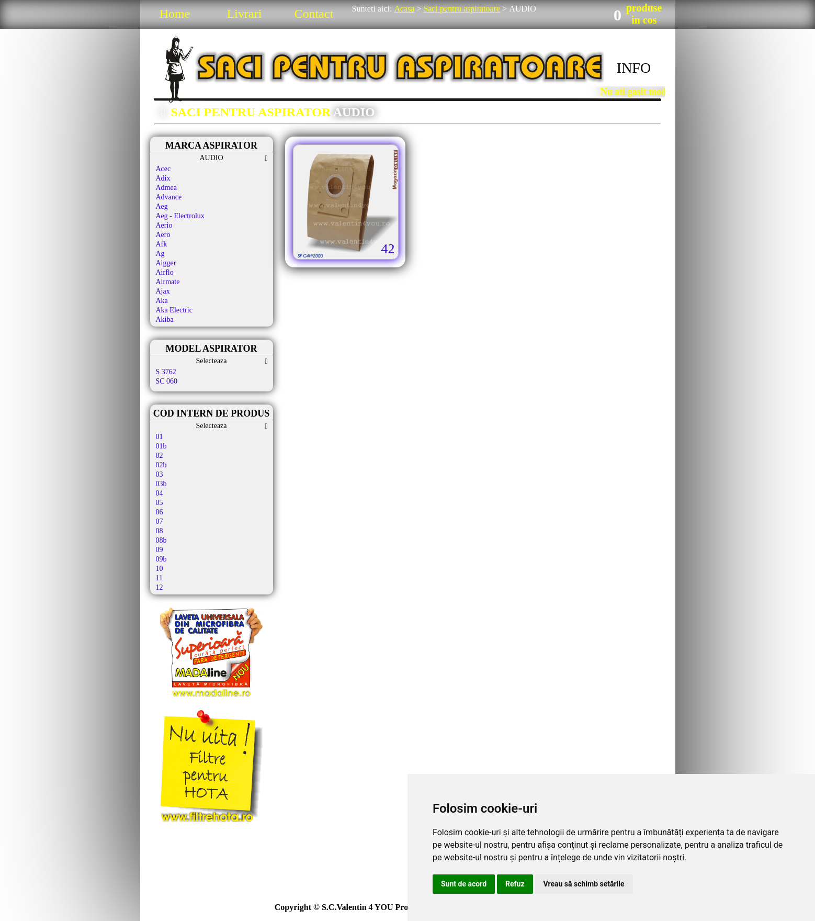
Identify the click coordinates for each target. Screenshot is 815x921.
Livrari (244, 13)
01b (161, 446)
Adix (163, 178)
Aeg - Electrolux (180, 216)
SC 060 (167, 381)
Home (175, 13)
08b (161, 540)
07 (159, 521)
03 (159, 474)
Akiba (165, 319)
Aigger (166, 263)
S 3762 (166, 372)
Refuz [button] (515, 884)
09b (161, 559)
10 (159, 568)
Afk (161, 244)
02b (161, 465)
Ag (160, 253)
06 (159, 512)
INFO (634, 68)
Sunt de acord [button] (463, 884)
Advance (169, 197)
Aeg (162, 206)
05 (159, 503)
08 (159, 531)
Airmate (168, 282)
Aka (162, 301)
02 (159, 455)
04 (159, 493)
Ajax (163, 291)
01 (159, 437)
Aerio (164, 225)
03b (161, 484)
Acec (163, 169)
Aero (163, 235)
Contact (314, 13)
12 (159, 587)
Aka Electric (174, 310)
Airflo (165, 272)
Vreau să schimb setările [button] (584, 884)
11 (159, 578)
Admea (166, 188)
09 (159, 550)
